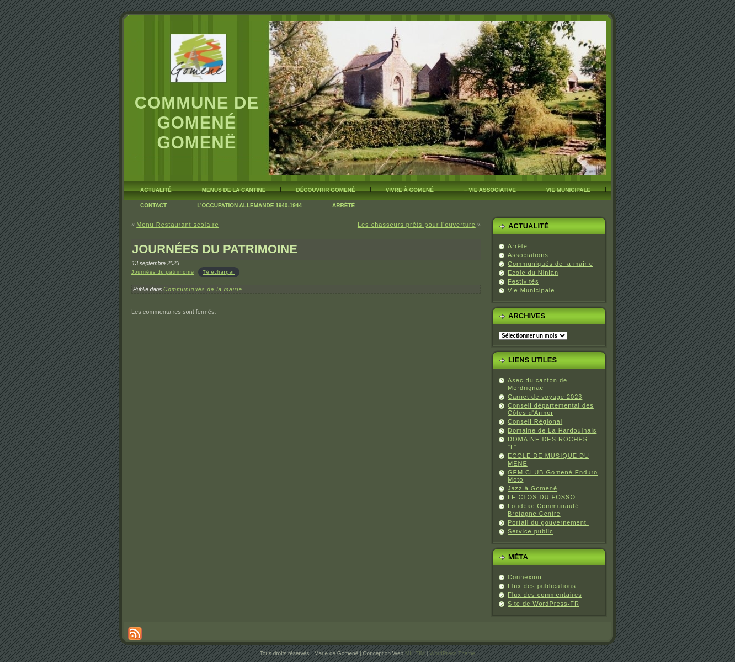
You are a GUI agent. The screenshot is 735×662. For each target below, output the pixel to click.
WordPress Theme (452, 653)
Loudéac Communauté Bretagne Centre (543, 510)
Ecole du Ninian (533, 272)
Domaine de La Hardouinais (552, 430)
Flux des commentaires (545, 594)
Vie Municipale (531, 290)
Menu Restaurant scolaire (177, 224)
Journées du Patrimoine (214, 249)
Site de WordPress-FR (543, 603)
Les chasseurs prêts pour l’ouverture (417, 224)
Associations (528, 255)
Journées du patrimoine (162, 272)
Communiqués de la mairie (202, 289)
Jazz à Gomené (532, 488)
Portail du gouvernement (548, 522)
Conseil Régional (535, 421)
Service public (530, 531)
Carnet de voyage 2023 (545, 396)
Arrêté (518, 246)
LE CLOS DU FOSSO (542, 497)
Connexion (525, 577)
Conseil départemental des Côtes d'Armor (551, 409)
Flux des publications (542, 586)
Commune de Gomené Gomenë (197, 122)
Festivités (523, 281)
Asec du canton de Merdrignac (537, 384)
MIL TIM (415, 653)
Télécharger (219, 272)
